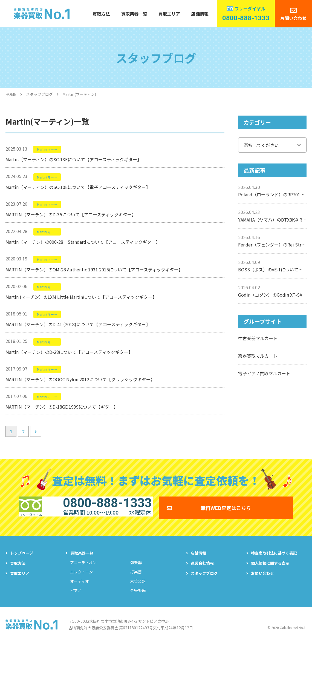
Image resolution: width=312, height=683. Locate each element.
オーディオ (79, 619)
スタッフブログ (39, 94)
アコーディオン (83, 601)
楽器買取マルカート (258, 355)
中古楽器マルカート (258, 338)
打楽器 (136, 610)
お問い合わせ (293, 18)
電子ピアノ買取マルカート (264, 373)
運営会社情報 (202, 601)
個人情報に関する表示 (270, 601)
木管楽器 (138, 619)
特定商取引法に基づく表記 (274, 591)
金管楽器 (138, 629)
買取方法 (101, 13)
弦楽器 (136, 601)
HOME (10, 94)
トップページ (21, 591)
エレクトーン (81, 610)
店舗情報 (200, 13)
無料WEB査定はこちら (225, 542)
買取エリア (169, 13)
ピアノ (75, 629)
